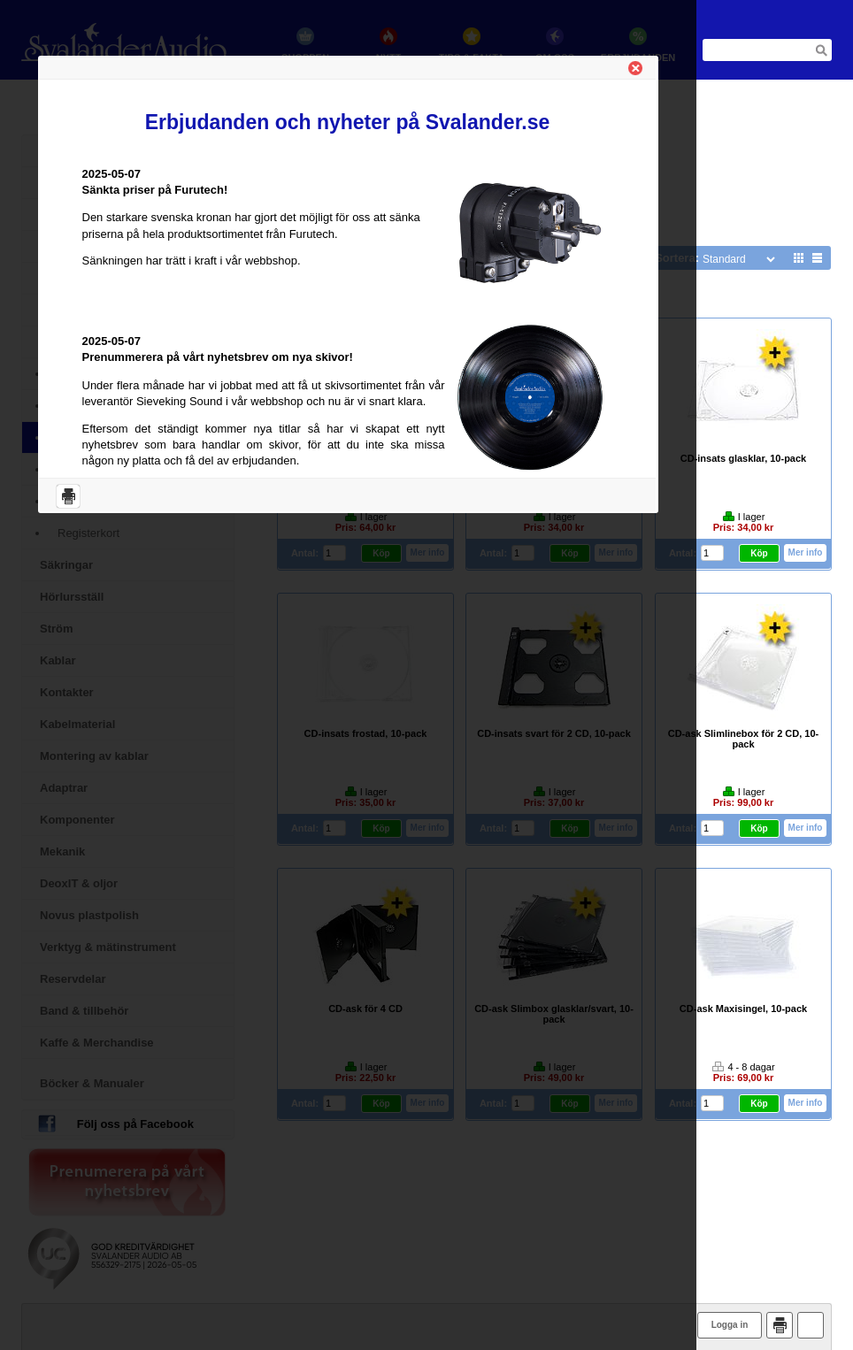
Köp (758, 553)
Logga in (730, 1325)
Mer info (805, 552)
